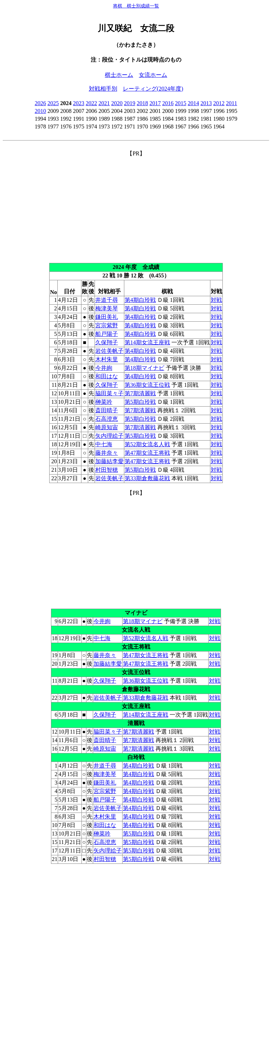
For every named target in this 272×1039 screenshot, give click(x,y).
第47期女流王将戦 (147, 453)
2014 (193, 103)
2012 (219, 103)
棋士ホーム (119, 75)
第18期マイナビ (144, 368)
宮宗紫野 (106, 325)
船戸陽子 (106, 334)
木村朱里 (106, 359)
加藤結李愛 (109, 461)
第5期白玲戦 (140, 402)
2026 (40, 103)
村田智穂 (106, 470)
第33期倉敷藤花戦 (147, 478)
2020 (117, 103)
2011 (231, 103)
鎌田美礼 (106, 317)
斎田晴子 (106, 410)
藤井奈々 (106, 453)
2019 (129, 103)
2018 (142, 103)
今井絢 (103, 368)
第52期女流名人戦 (147, 444)
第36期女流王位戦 (147, 385)
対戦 (216, 300)
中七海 (103, 444)
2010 (40, 111)
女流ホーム (153, 75)
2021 (104, 103)
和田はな (106, 376)
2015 (180, 103)
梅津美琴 (106, 308)
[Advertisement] (136, 207)
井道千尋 (106, 300)
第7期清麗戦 (140, 393)
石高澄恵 (106, 419)
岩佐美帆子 (109, 351)
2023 (78, 103)
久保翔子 (106, 342)
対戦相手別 (103, 89)
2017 (155, 103)
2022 (91, 103)
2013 (206, 103)
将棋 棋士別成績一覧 (136, 5)
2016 (168, 103)
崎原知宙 (106, 427)
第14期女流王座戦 (147, 342)
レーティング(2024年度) (153, 89)
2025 (53, 103)
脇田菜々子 (109, 393)
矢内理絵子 (109, 436)
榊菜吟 (103, 402)
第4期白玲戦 (140, 300)
